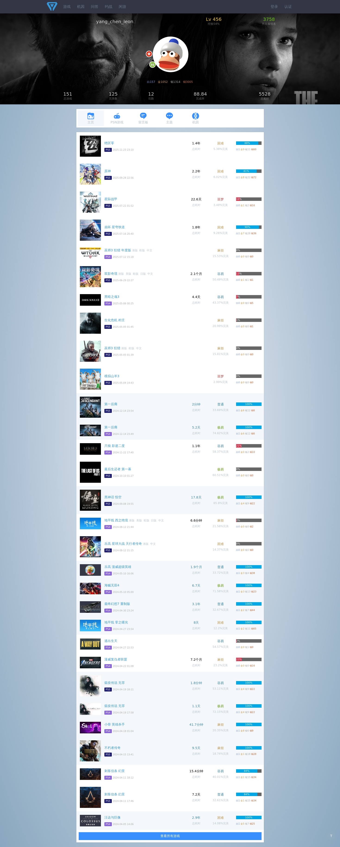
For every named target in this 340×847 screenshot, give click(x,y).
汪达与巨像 (112, 817)
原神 (107, 171)
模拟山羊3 (111, 376)
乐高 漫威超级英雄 (117, 567)
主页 (90, 118)
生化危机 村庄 (114, 320)
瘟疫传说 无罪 (114, 683)
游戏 (67, 6)
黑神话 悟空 (113, 497)
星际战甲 (110, 199)
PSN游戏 (117, 118)
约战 (108, 6)
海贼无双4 (111, 585)
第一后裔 (110, 404)
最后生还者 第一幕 (117, 469)
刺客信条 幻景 (114, 771)
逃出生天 (110, 641)
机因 (80, 6)
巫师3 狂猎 (112, 348)
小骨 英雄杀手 (114, 724)
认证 (288, 6)
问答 (94, 6)
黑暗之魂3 (111, 297)
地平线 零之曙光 (116, 622)
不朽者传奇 (112, 748)
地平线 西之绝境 (116, 520)
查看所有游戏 (170, 836)
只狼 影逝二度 (114, 446)
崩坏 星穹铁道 (114, 227)
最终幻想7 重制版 (117, 604)
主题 (169, 118)
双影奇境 (110, 273)
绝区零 (109, 143)
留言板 (143, 118)
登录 (274, 6)
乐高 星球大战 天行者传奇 (123, 543)
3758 (269, 19)
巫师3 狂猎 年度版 (117, 250)
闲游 (122, 6)
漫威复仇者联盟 (115, 659)
